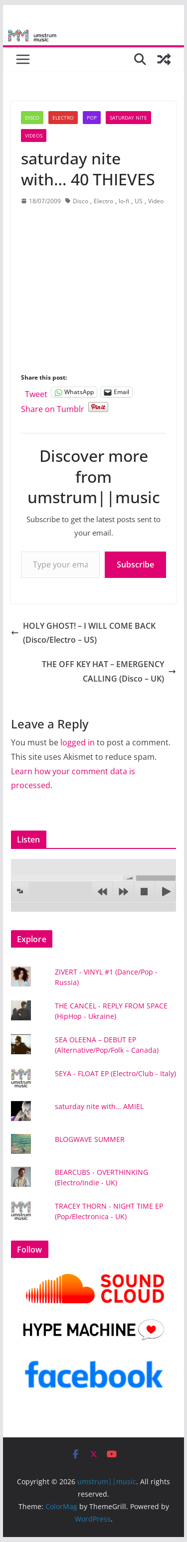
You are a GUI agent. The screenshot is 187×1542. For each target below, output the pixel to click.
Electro (63, 117)
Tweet (36, 392)
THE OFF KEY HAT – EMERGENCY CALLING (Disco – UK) (109, 671)
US (139, 201)
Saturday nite (128, 117)
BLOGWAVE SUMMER (90, 1139)
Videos (33, 135)
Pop (92, 117)
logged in (77, 742)
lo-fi (124, 201)
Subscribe (135, 564)
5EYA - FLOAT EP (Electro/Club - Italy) (115, 1073)
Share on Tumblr (52, 407)
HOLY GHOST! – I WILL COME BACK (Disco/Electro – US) (83, 633)
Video (156, 201)
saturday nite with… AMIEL (99, 1106)
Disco (32, 117)
